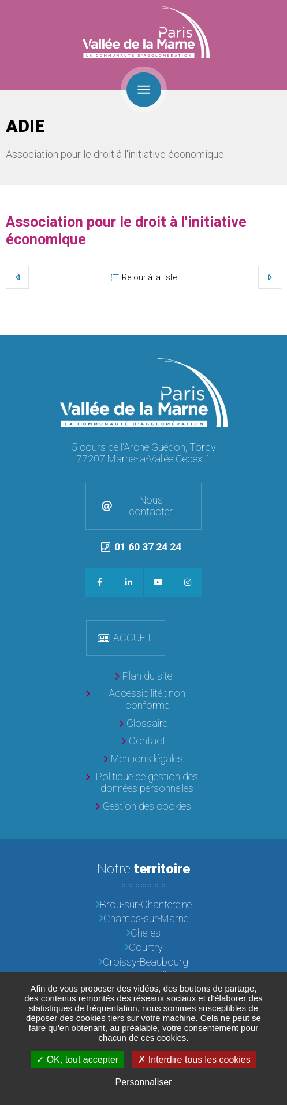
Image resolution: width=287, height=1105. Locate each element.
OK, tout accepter (77, 1059)
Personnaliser (143, 1082)
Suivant (269, 277)
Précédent (17, 277)
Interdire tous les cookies (194, 1059)
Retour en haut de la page (275, 346)
